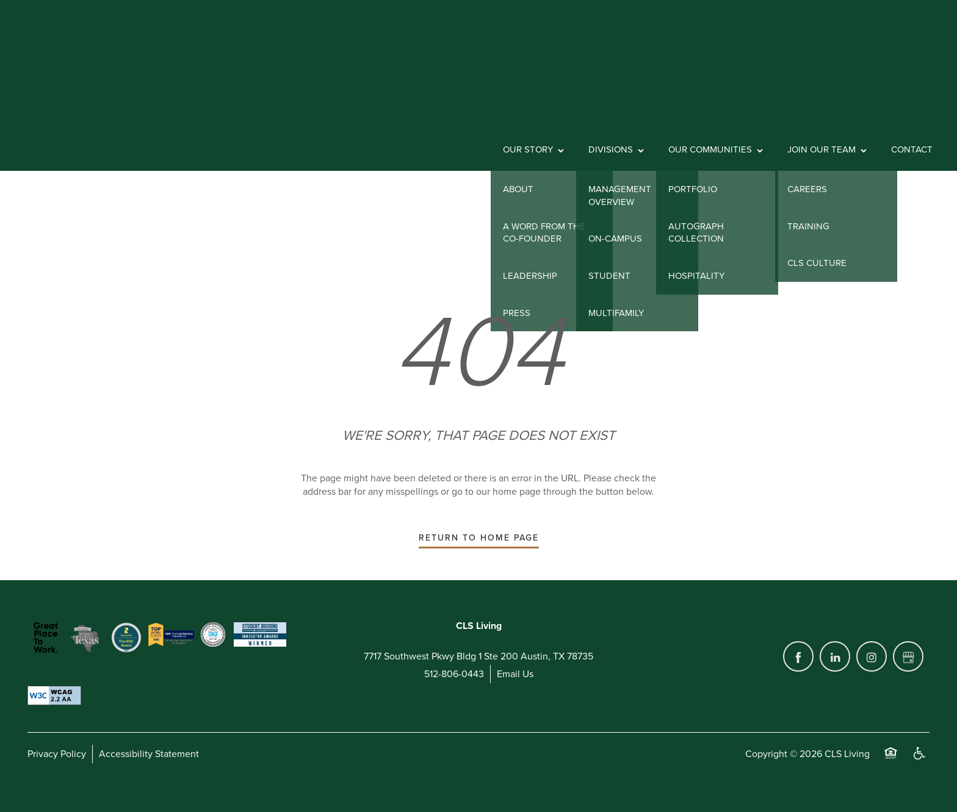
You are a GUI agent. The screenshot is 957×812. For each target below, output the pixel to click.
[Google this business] (908, 656)
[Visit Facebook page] (798, 656)
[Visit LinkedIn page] (835, 656)
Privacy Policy (56, 754)
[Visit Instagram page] (871, 656)
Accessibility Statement (149, 754)
